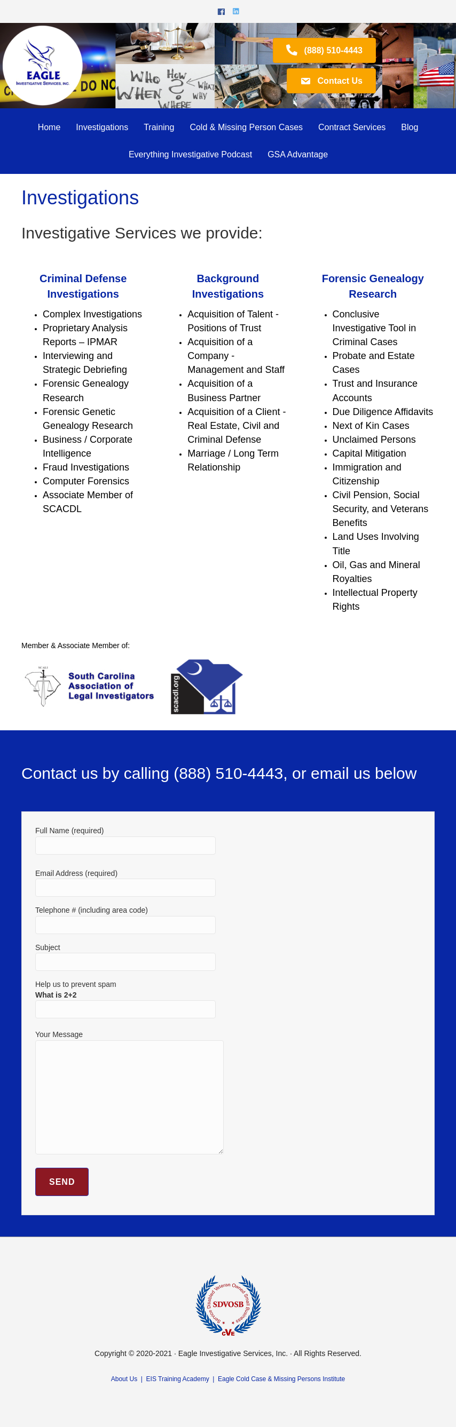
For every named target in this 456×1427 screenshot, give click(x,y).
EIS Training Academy (177, 1379)
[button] (324, 50)
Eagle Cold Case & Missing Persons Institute (281, 1379)
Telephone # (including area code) (125, 920)
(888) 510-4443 (228, 773)
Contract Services (352, 127)
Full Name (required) (125, 840)
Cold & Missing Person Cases (246, 127)
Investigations (102, 127)
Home (49, 127)
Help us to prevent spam (125, 997)
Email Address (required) (125, 883)
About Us (124, 1379)
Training (159, 127)
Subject (125, 957)
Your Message (129, 1092)
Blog (409, 127)
